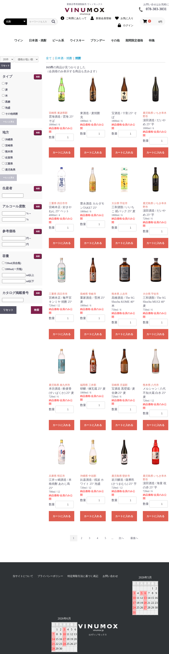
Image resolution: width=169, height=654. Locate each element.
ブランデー (97, 40)
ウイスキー (77, 40)
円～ (28, 238)
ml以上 (30, 275)
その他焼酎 (11, 113)
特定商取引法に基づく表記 (82, 576)
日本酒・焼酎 (37, 40)
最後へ (134, 538)
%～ (28, 213)
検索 (38, 77)
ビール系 (58, 40)
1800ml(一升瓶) (13, 269)
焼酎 (78, 58)
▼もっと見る (8, 122)
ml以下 (30, 281)
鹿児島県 (10, 169)
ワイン (18, 40)
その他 (115, 40)
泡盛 (7, 107)
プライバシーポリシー (50, 576)
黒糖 (7, 101)
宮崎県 (9, 145)
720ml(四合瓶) (13, 263)
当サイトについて (23, 576)
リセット (5, 65)
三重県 (9, 163)
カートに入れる (62, 152)
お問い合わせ (110, 576)
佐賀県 (9, 157)
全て (49, 58)
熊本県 (9, 151)
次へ (121, 538)
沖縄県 (9, 139)
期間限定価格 (134, 40)
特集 (152, 40)
